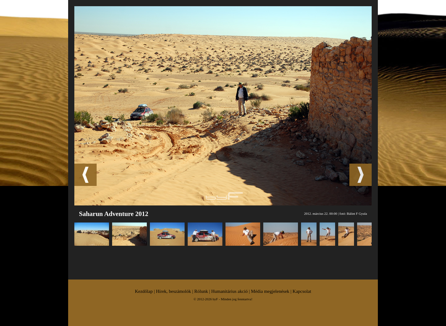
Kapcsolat (302, 291)
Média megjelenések (270, 291)
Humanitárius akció (229, 291)
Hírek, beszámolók (173, 291)
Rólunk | (202, 291)
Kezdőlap (143, 291)
